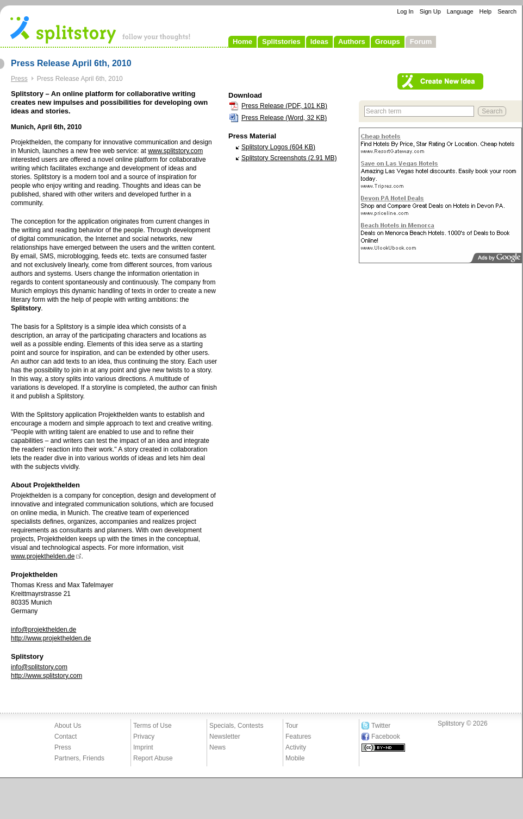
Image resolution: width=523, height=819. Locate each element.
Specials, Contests (236, 725)
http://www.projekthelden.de (51, 638)
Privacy (143, 736)
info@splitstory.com (39, 667)
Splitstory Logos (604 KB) (278, 147)
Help (486, 11)
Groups (387, 41)
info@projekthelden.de (43, 629)
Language (460, 11)
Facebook (385, 736)
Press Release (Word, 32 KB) (284, 118)
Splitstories (281, 41)
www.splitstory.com (175, 151)
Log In (405, 11)
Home (242, 41)
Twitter (380, 725)
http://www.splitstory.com (46, 676)
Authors (351, 41)
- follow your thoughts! (100, 29)
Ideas (319, 41)
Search (506, 11)
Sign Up (430, 11)
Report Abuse (153, 758)
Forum (421, 41)
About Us (67, 725)
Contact (65, 736)
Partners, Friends (79, 758)
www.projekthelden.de (42, 556)
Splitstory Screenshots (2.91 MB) (289, 158)
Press (19, 78)
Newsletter (224, 736)
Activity (295, 747)
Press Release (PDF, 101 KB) (284, 106)
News (217, 747)
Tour (291, 725)
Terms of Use (152, 725)
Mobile (294, 758)
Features (298, 736)
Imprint (143, 747)
